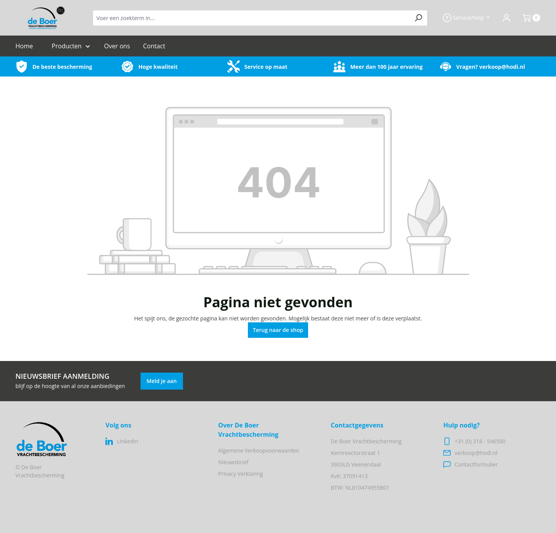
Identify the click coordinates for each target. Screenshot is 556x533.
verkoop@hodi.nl (502, 66)
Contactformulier (476, 464)
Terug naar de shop (278, 330)
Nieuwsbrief (233, 462)
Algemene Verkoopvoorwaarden (258, 450)
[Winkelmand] (528, 18)
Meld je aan (162, 381)
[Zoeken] (418, 18)
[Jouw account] (506, 18)
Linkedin (127, 441)
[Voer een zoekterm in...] (251, 18)
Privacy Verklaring (240, 473)
